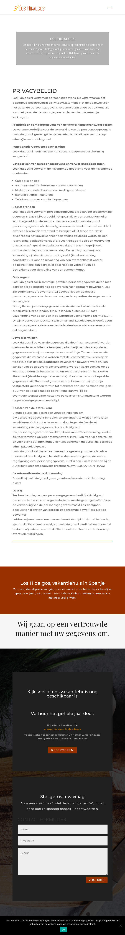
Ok (63, 929)
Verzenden (96, 880)
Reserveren (62, 750)
